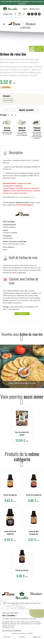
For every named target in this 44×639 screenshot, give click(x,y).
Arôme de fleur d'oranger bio (34, 532)
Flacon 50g (8, 100)
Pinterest (32, 14)
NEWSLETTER (34, 9)
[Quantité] (6, 110)
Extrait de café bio (22, 570)
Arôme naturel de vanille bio (10, 532)
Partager (8, 115)
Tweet (12, 115)
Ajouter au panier (26, 109)
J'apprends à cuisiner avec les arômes (22, 313)
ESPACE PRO (7, 14)
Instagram (39, 14)
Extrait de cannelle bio (33, 495)
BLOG (25, 9)
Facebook (28, 14)
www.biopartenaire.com (26, 197)
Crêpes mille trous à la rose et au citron (22, 383)
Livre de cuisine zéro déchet (22, 433)
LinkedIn (35, 14)
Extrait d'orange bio (10, 495)
